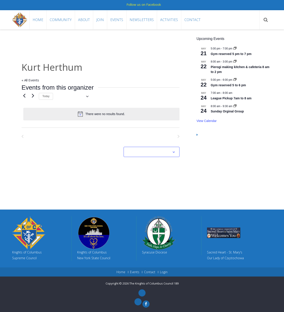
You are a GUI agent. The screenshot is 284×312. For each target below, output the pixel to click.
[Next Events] (33, 95)
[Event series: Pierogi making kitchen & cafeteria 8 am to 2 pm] (235, 61)
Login (164, 272)
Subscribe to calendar (149, 152)
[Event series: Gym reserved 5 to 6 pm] (235, 79)
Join (100, 19)
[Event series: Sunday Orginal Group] (235, 106)
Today (45, 96)
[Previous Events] (24, 95)
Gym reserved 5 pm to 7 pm (231, 54)
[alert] (101, 114)
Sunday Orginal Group (227, 111)
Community (61, 19)
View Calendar (207, 121)
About (84, 19)
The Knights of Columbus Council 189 (154, 283)
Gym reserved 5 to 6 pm (228, 85)
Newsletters (142, 19)
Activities (169, 19)
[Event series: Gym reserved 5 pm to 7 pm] (235, 48)
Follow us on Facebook (143, 4)
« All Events (30, 80)
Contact (192, 19)
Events (116, 19)
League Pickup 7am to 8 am (231, 98)
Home (38, 19)
